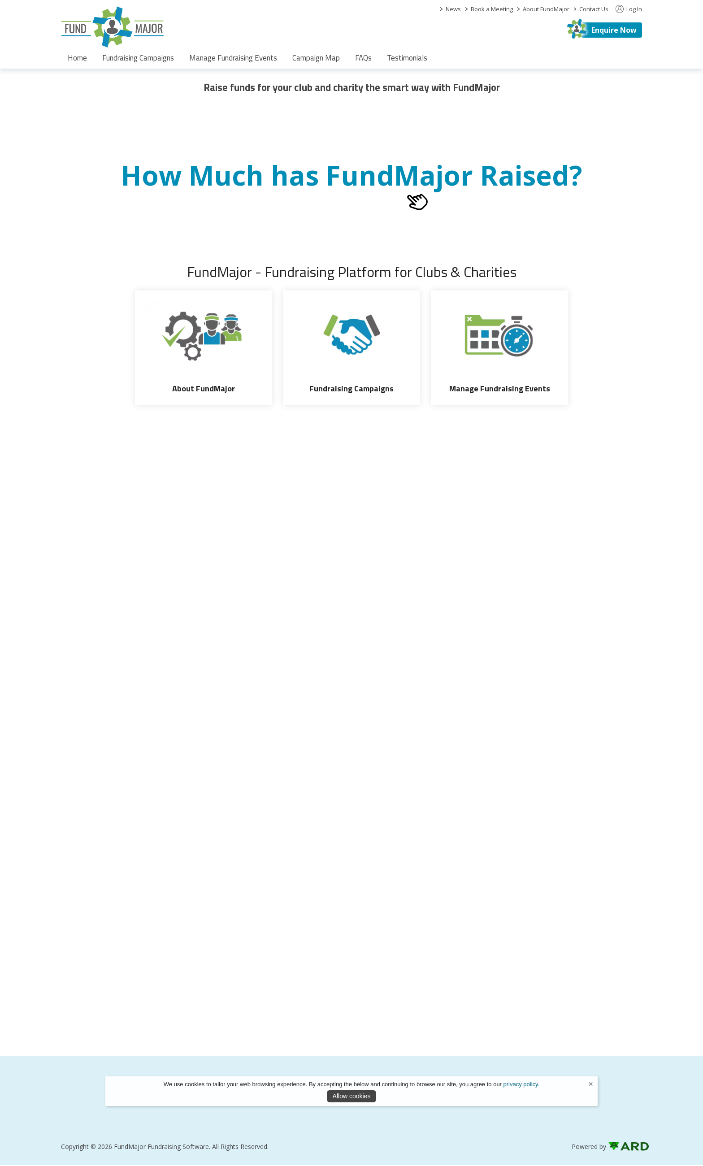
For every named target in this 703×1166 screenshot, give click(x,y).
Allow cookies (352, 1096)
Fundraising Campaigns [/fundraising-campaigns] (138, 58)
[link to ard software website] (625, 1147)
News (453, 9)
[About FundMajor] (203, 347)
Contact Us (593, 9)
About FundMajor (546, 9)
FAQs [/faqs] (363, 58)
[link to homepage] (112, 27)
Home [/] (77, 58)
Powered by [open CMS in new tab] (589, 1147)
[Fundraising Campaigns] (351, 347)
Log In (629, 9)
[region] (351, 84)
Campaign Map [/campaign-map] (316, 58)
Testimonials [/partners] (407, 58)
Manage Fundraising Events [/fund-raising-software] (233, 58)
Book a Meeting (492, 9)
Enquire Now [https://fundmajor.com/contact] (614, 30)
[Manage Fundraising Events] (499, 347)
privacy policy (520, 1084)
